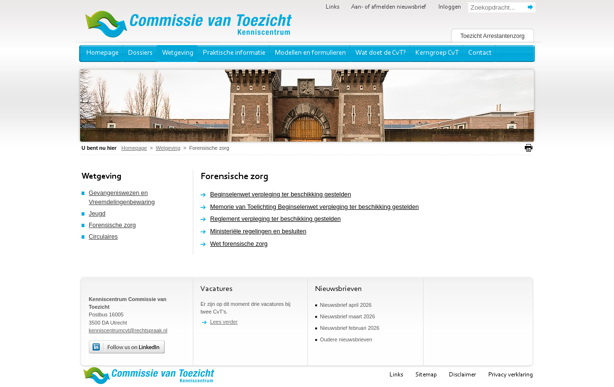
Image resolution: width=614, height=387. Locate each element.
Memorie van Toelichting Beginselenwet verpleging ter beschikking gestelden (314, 206)
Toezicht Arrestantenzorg (492, 36)
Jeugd (97, 213)
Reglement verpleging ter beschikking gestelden (275, 218)
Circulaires (103, 236)
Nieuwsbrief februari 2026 (349, 328)
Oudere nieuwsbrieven (346, 339)
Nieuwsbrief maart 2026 (347, 316)
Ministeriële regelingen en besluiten (258, 231)
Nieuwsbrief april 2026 (346, 305)
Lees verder (223, 322)
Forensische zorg (112, 225)
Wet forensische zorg (239, 243)
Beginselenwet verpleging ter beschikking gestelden (280, 194)
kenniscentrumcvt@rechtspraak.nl (128, 330)
